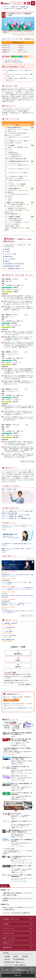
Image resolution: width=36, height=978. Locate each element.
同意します (18, 975)
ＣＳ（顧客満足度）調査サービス (14, 268)
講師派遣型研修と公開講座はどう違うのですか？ (17, 680)
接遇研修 (7, 249)
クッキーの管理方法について (19, 970)
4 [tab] (18, 730)
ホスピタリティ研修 (23, 515)
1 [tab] (14, 730)
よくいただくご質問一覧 (24, 684)
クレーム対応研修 (10, 259)
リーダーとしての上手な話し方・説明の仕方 (16, 913)
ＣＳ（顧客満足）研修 (24, 518)
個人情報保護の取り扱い (22, 708)
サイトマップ (8, 965)
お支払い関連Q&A (20, 965)
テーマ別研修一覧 (11, 511)
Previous (3, 725)
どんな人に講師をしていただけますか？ (15, 682)
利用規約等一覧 (9, 962)
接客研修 (7, 261)
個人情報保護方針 (18, 959)
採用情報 (25, 956)
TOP (3, 511)
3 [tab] (17, 730)
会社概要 (7, 956)
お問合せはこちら (19, 42)
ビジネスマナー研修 (10, 254)
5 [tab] (20, 730)
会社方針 (7, 959)
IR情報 (15, 956)
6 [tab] (21, 730)
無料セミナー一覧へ (27, 615)
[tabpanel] (18, 725)
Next (32, 725)
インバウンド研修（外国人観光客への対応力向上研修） (17, 512)
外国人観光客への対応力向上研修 (14, 264)
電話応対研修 (8, 256)
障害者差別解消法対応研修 (12, 266)
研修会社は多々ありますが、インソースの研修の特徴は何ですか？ (18, 677)
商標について (20, 962)
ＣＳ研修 (7, 251)
